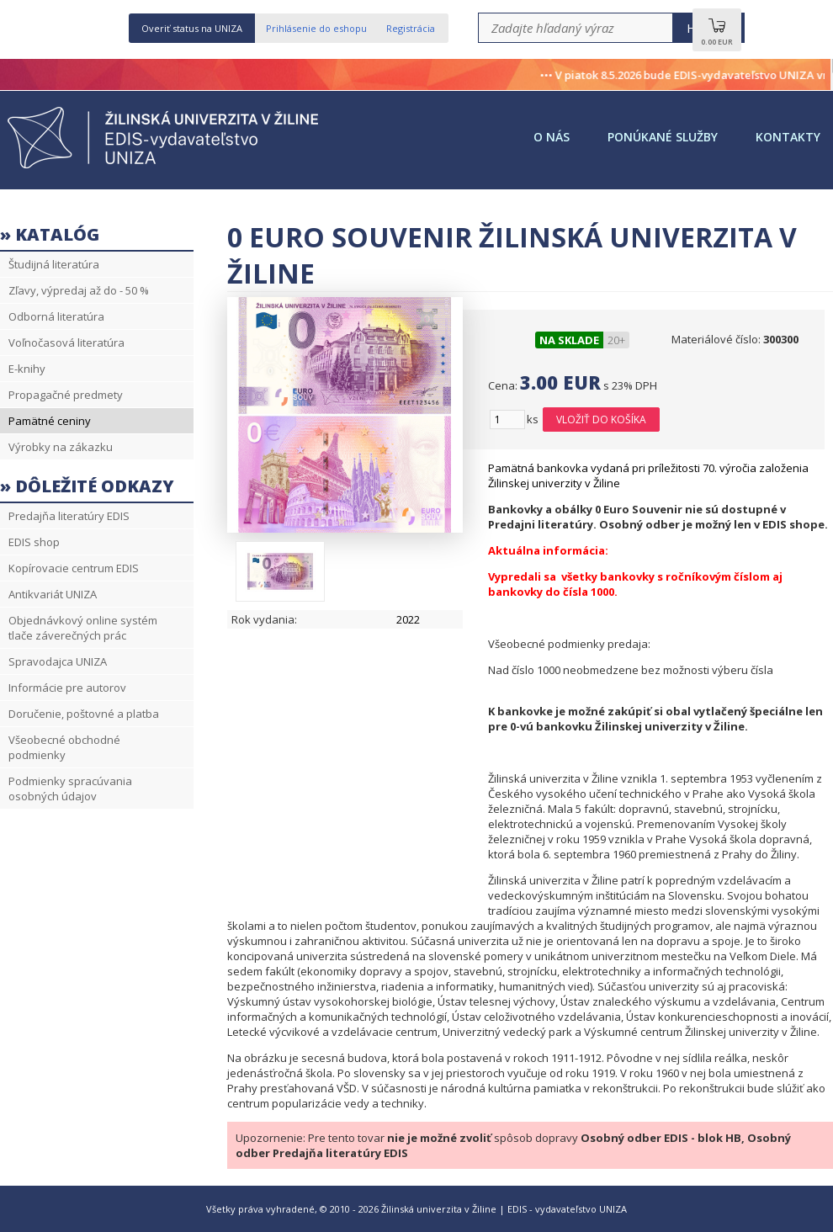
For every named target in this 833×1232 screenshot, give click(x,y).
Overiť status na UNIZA (191, 28)
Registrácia (410, 28)
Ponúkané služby (663, 137)
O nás (551, 137)
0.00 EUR (717, 36)
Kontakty (788, 137)
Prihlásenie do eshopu (316, 28)
